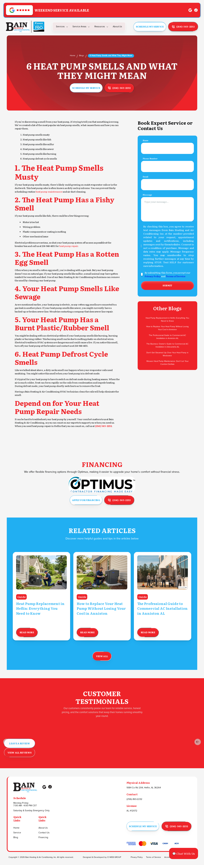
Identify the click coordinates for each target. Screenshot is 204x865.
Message (147, 194)
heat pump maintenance (49, 191)
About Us (43, 828)
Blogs (81, 55)
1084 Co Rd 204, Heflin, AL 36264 (144, 788)
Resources (99, 26)
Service (17, 833)
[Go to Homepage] (18, 27)
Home (72, 55)
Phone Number (150, 158)
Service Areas (79, 26)
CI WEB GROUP (114, 857)
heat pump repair (68, 246)
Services (60, 26)
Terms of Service (175, 276)
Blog (15, 837)
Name (145, 140)
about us (117, 26)
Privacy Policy (153, 276)
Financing (43, 837)
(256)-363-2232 (134, 799)
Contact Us (43, 833)
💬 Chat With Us (183, 853)
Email (145, 176)
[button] (62, 26)
